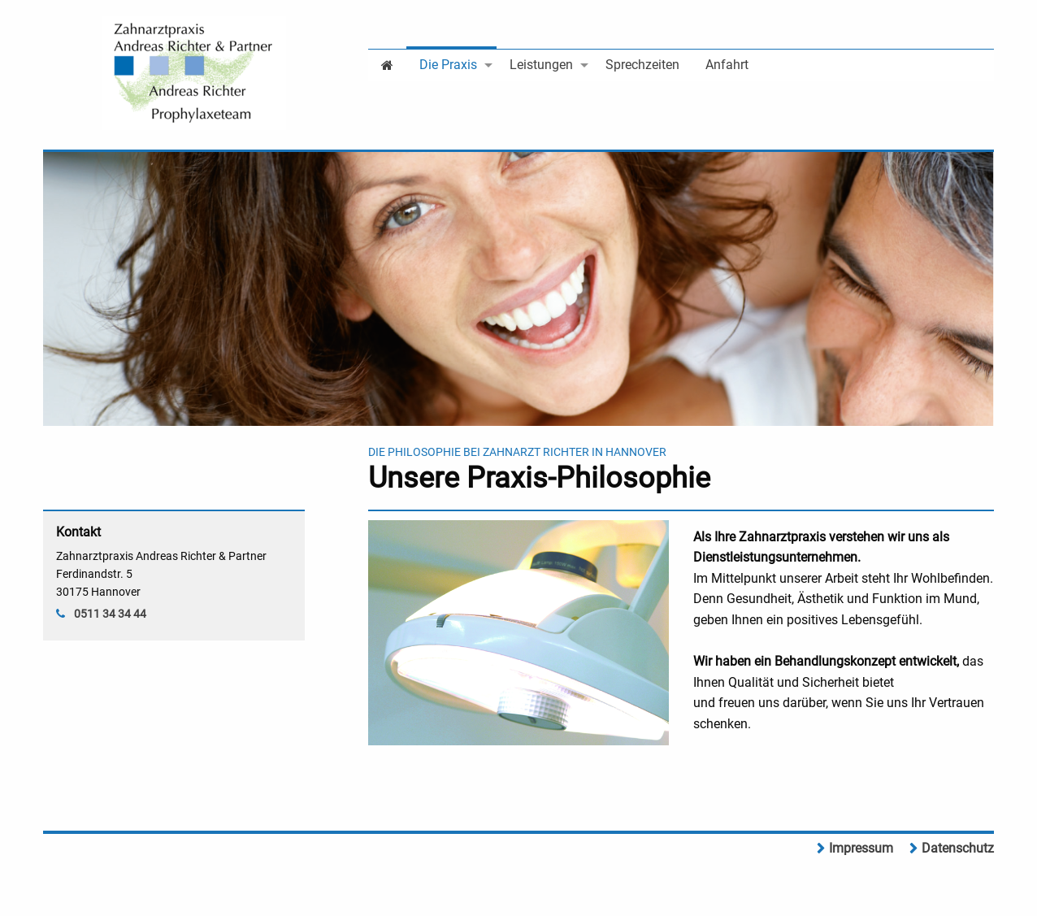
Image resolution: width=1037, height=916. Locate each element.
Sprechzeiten (642, 64)
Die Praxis (448, 64)
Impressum (861, 848)
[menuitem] (387, 63)
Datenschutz (958, 848)
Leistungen (541, 64)
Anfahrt (726, 64)
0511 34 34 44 (110, 613)
